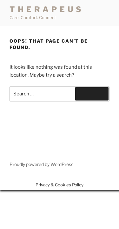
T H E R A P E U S (46, 9)
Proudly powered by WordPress (41, 164)
